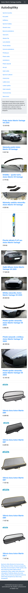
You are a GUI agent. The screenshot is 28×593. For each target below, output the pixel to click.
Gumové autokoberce (8, 49)
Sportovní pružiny (7, 13)
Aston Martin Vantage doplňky (11, 2)
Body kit (7, 566)
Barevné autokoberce (8, 31)
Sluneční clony (6, 27)
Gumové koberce (11, 567)
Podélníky (10, 573)
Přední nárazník (7, 63)
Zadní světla (6, 71)
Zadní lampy (4, 576)
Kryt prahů (5, 16)
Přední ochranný (9, 575)
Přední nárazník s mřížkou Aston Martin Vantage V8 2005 (13, 339)
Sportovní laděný (7, 24)
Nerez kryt (21, 571)
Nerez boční (6, 96)
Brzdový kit (13, 564)
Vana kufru (5, 34)
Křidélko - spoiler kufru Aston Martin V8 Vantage (13, 176)
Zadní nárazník (6, 89)
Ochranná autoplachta (19, 566)
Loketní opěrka (7, 85)
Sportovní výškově (7, 74)
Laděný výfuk (14, 571)
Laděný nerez (6, 82)
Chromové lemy (7, 93)
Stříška (3, 566)
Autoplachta (4, 578)
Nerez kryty (18, 576)
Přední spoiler (19, 567)
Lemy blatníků (6, 42)
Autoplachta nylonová (20, 575)
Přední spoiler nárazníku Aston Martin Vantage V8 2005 (13, 323)
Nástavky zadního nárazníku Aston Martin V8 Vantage (14, 203)
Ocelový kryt (6, 78)
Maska (15, 573)
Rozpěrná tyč (11, 576)
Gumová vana (19, 564)
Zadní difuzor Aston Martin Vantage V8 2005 (13, 268)
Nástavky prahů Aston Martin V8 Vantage (11, 148)
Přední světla (6, 56)
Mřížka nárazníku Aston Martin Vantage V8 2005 (12, 294)
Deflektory (5, 20)
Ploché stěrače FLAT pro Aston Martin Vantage (12, 241)
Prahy (9, 571)
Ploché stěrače (7, 45)
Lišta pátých (4, 573)
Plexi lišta (3, 567)
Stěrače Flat (6, 38)
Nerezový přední (8, 569)
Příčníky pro (6, 53)
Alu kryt (5, 67)
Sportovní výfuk (5, 564)
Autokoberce (6, 60)
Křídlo (11, 566)
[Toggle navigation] (25, 2)
